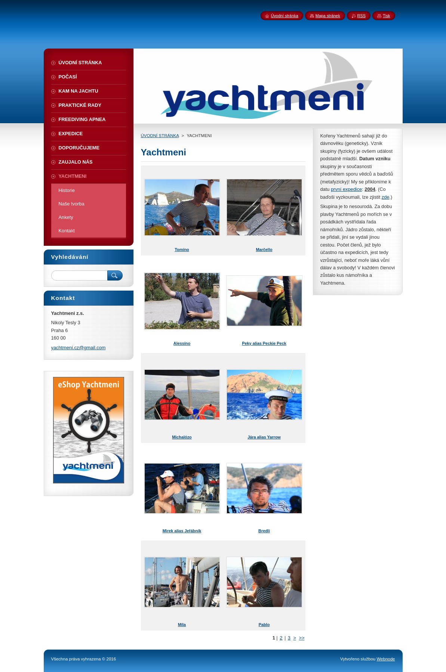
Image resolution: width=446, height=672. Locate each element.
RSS (361, 15)
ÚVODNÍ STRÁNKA (160, 135)
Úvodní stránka (284, 15)
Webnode (385, 659)
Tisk (386, 15)
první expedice (346, 189)
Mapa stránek (328, 15)
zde (386, 197)
